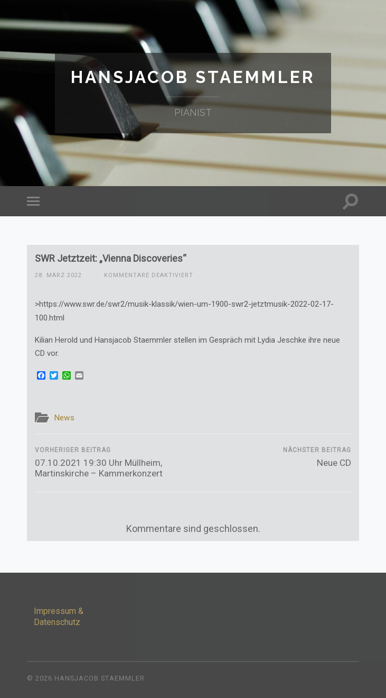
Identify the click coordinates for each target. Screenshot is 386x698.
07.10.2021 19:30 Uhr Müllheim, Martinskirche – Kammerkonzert (112, 462)
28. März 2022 (58, 275)
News (64, 418)
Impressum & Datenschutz (58, 616)
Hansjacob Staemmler (193, 77)
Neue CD (317, 457)
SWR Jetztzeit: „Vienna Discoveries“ (110, 258)
